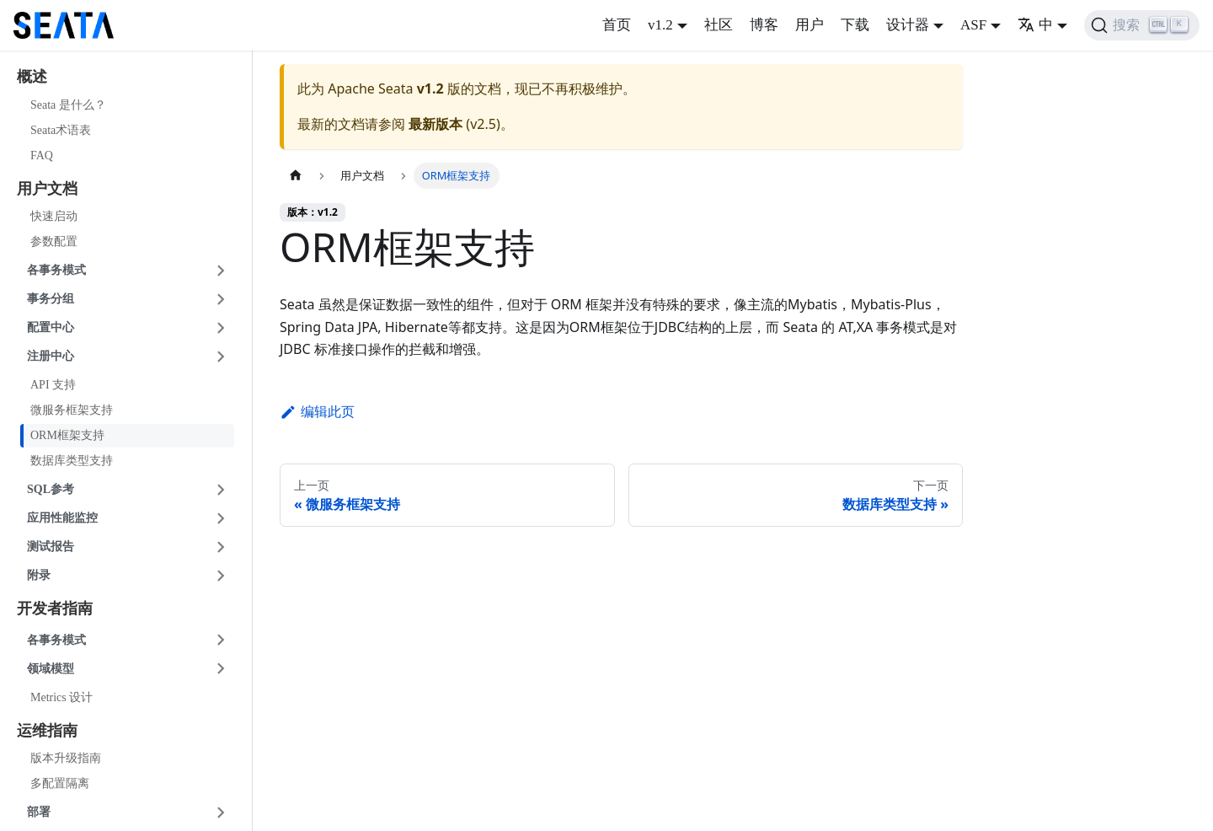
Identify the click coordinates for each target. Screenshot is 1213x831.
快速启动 (53, 216)
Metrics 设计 (61, 697)
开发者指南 (55, 608)
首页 (616, 25)
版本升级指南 (65, 758)
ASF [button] (973, 25)
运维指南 (47, 730)
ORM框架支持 (67, 435)
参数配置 (53, 241)
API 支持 (53, 384)
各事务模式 (56, 270)
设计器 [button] (907, 25)
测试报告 (50, 546)
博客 (764, 25)
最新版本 (435, 124)
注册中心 (50, 356)
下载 (855, 25)
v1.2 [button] (660, 25)
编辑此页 (317, 411)
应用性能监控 (62, 518)
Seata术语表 (60, 130)
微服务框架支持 (71, 410)
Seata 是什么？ (68, 105)
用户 (809, 25)
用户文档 (47, 188)
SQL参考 (50, 489)
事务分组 (50, 298)
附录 (39, 575)
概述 (32, 76)
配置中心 (50, 327)
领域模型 (50, 668)
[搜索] (1142, 25)
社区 (718, 25)
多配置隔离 (59, 783)
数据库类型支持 (71, 460)
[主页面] (296, 176)
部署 (39, 812)
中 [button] (1035, 25)
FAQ (41, 155)
